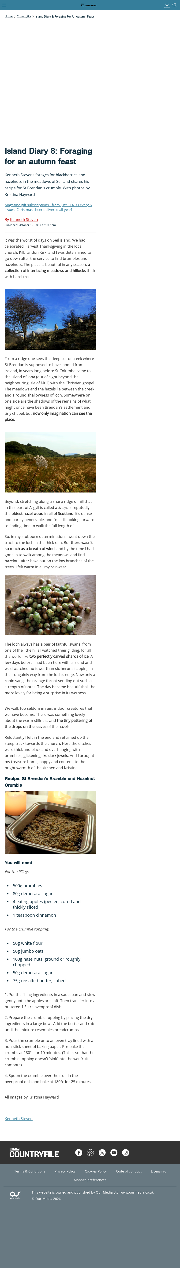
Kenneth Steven (19, 1118)
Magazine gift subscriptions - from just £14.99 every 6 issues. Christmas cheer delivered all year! (48, 207)
